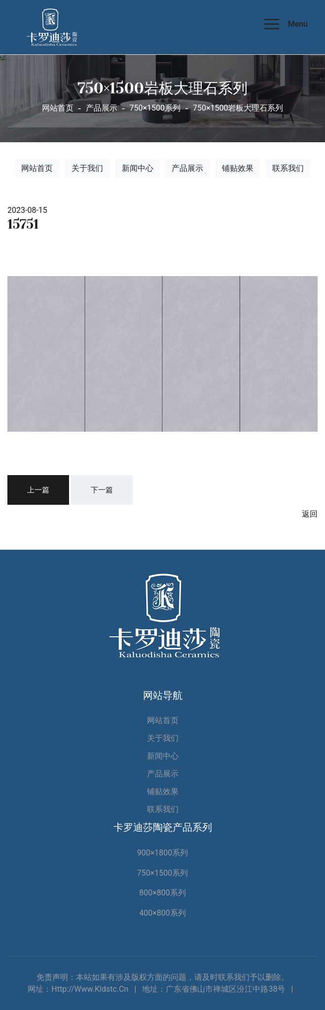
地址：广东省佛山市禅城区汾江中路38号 (213, 989)
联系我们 (288, 168)
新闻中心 (137, 168)
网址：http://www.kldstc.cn (78, 989)
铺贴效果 (237, 168)
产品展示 (187, 168)
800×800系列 (162, 892)
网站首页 (57, 108)
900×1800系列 (162, 852)
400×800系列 (162, 913)
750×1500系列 (162, 873)
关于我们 (87, 168)
